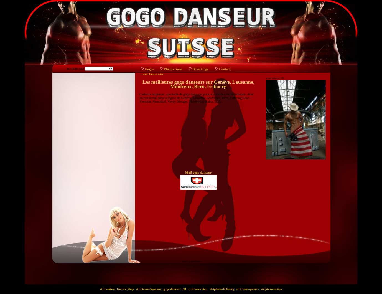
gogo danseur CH (175, 289)
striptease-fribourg (222, 289)
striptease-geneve (247, 289)
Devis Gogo (200, 69)
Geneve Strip (125, 289)
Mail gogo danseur (198, 172)
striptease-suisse (271, 289)
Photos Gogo (173, 69)
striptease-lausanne (148, 289)
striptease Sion (197, 289)
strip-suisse (107, 289)
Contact (224, 69)
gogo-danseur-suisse (153, 74)
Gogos (149, 69)
